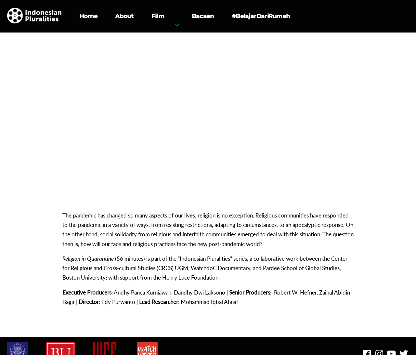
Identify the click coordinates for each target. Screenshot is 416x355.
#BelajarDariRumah (261, 16)
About (124, 16)
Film (157, 16)
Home (88, 16)
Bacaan (203, 16)
